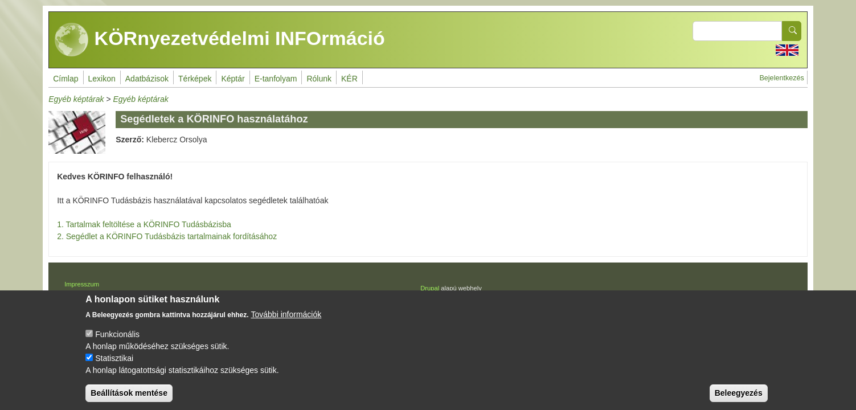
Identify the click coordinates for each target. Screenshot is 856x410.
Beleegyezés (739, 397)
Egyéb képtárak (76, 99)
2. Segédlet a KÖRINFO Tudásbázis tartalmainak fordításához (167, 236)
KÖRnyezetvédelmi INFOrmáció (220, 40)
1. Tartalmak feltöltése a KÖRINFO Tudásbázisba (144, 224)
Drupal (429, 288)
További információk (286, 318)
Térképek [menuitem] (194, 78)
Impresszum (81, 284)
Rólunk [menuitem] (318, 78)
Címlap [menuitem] (65, 78)
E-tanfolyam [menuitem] (276, 78)
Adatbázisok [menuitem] (147, 78)
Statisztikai (114, 362)
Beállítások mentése (129, 397)
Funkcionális (117, 338)
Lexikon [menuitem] (102, 78)
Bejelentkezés (781, 78)
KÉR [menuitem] (349, 78)
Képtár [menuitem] (232, 78)
